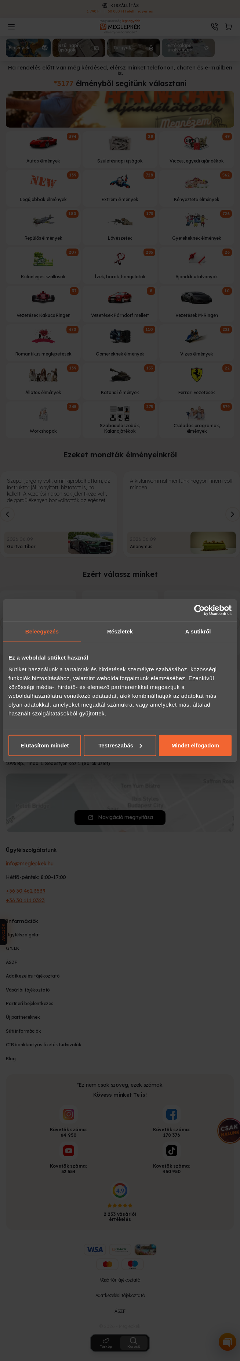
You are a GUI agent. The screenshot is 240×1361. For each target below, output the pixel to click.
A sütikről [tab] (198, 631)
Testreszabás (120, 745)
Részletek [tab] (120, 631)
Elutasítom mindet (45, 745)
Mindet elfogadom (195, 745)
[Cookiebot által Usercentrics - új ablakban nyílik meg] (199, 610)
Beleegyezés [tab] (42, 631)
